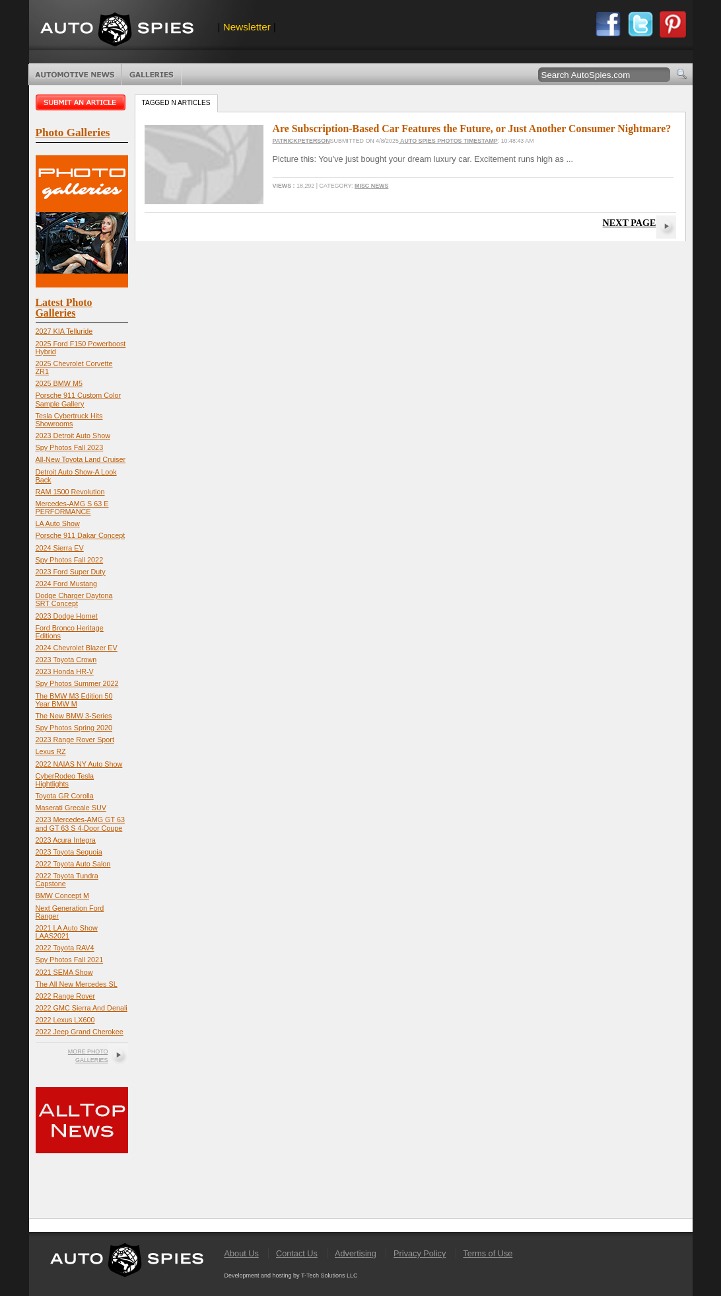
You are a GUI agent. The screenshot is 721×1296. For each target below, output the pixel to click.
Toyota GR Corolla (65, 796)
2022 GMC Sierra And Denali (81, 1008)
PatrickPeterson (301, 140)
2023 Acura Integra (66, 840)
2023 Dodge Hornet (67, 616)
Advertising (355, 1253)
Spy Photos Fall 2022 (70, 560)
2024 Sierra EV (60, 548)
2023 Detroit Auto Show (73, 435)
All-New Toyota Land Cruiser (81, 459)
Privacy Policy (420, 1253)
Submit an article (82, 102)
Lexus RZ (51, 751)
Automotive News (74, 74)
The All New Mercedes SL (77, 984)
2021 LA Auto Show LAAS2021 (67, 932)
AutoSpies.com (117, 30)
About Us (241, 1253)
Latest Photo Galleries (64, 308)
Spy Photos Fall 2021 (70, 960)
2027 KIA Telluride (64, 331)
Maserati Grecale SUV (71, 808)
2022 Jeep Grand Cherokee (79, 1032)
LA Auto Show (58, 523)
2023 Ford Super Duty (71, 572)
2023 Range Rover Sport (75, 739)
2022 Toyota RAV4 (65, 948)
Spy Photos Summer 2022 (77, 683)
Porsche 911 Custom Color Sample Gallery (78, 399)
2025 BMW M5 (59, 383)
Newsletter (247, 26)
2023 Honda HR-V (65, 671)
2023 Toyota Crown (66, 660)
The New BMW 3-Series (74, 716)
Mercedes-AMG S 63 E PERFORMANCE (72, 507)
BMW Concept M (63, 895)
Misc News (371, 185)
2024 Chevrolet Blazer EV (77, 648)
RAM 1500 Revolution (70, 492)
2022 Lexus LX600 (65, 1020)
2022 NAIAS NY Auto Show (79, 764)
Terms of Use (487, 1253)
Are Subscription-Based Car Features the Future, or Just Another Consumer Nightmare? (472, 128)
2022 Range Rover (66, 996)
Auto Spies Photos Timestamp (448, 140)
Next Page (629, 222)
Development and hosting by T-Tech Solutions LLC (291, 1275)
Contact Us (297, 1253)
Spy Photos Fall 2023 (70, 447)
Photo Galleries (151, 74)
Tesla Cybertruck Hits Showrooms (69, 420)
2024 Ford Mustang (67, 584)
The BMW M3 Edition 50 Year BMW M (74, 700)
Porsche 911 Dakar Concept (80, 535)
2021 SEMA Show (64, 972)
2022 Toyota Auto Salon (73, 864)
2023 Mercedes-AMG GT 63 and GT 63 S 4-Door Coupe (80, 823)
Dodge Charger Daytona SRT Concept (74, 599)
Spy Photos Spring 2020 (74, 728)
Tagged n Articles (176, 102)
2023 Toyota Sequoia (69, 852)
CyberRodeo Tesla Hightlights (65, 780)
